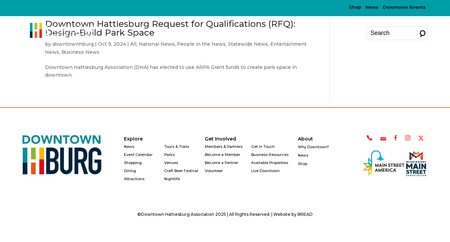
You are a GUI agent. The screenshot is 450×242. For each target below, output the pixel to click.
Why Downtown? (292, 33)
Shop (355, 7)
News (371, 7)
